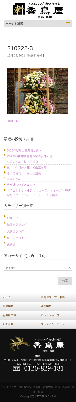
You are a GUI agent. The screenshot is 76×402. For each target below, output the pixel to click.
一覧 (16, 120)
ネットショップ (50, 315)
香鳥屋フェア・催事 (53, 297)
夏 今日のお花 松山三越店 (27, 167)
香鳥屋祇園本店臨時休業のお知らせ (29, 156)
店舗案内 (8, 306)
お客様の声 (9, 315)
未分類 (11, 244)
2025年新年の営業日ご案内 (24, 150)
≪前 (10, 120)
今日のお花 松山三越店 (22, 161)
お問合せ (8, 324)
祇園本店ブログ (17, 224)
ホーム (7, 297)
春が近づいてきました (21, 184)
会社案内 (46, 306)
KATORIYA (41, 396)
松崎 (39, 55)
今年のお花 (14, 179)
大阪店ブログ (15, 231)
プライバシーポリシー (54, 324)
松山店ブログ (15, 238)
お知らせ (12, 217)
